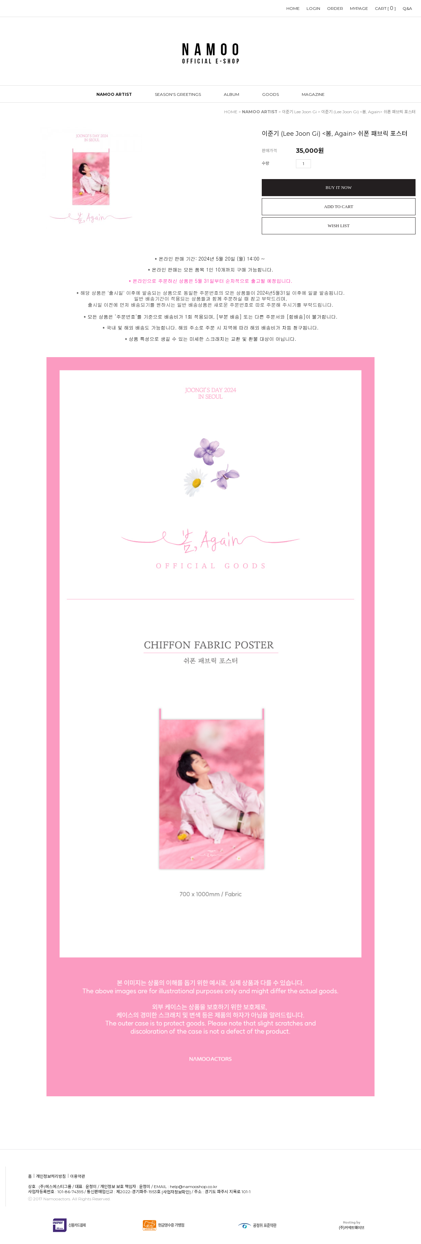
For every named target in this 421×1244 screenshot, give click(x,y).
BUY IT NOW (339, 187)
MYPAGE (359, 8)
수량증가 (316, 163)
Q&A (407, 8)
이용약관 (77, 1176)
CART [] (385, 8)
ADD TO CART (338, 206)
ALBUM (231, 94)
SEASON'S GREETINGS (178, 94)
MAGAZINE (313, 94)
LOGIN (313, 8)
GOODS (270, 94)
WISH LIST (339, 225)
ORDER (335, 8)
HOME (293, 8)
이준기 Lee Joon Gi (299, 111)
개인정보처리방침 (51, 1176)
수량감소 (326, 163)
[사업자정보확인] (176, 1192)
